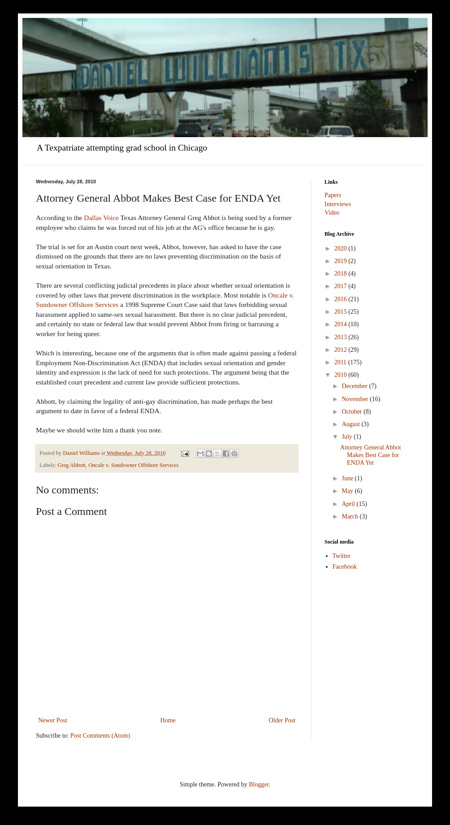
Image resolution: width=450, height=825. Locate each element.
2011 (341, 362)
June (348, 478)
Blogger (258, 784)
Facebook (345, 566)
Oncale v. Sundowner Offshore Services (133, 465)
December (355, 386)
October (352, 411)
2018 (341, 273)
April (349, 504)
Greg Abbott (71, 465)
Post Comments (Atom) (100, 735)
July (348, 436)
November (356, 399)
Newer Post (52, 720)
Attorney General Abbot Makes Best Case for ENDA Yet (370, 455)
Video (332, 212)
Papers (333, 195)
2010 (341, 374)
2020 (341, 248)
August (351, 424)
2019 (341, 261)
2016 (341, 299)
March (350, 516)
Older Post (282, 720)
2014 (341, 324)
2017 (341, 286)
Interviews (338, 204)
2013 (341, 337)
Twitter (341, 556)
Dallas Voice (100, 217)
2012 (341, 349)
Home (168, 720)
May (348, 491)
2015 (341, 311)
